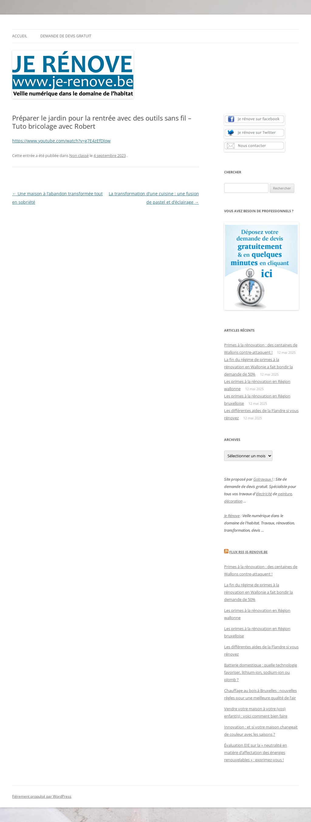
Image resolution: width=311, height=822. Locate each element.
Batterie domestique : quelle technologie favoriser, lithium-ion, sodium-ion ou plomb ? (260, 672)
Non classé (79, 155)
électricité (264, 493)
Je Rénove (232, 515)
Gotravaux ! (263, 479)
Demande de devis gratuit (65, 36)
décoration (233, 501)
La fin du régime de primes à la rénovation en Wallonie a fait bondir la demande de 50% (258, 367)
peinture (285, 493)
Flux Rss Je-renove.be (248, 552)
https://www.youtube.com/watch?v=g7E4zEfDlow (61, 141)
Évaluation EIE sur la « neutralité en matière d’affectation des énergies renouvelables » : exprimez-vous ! (255, 752)
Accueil (19, 36)
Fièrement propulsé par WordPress (41, 796)
